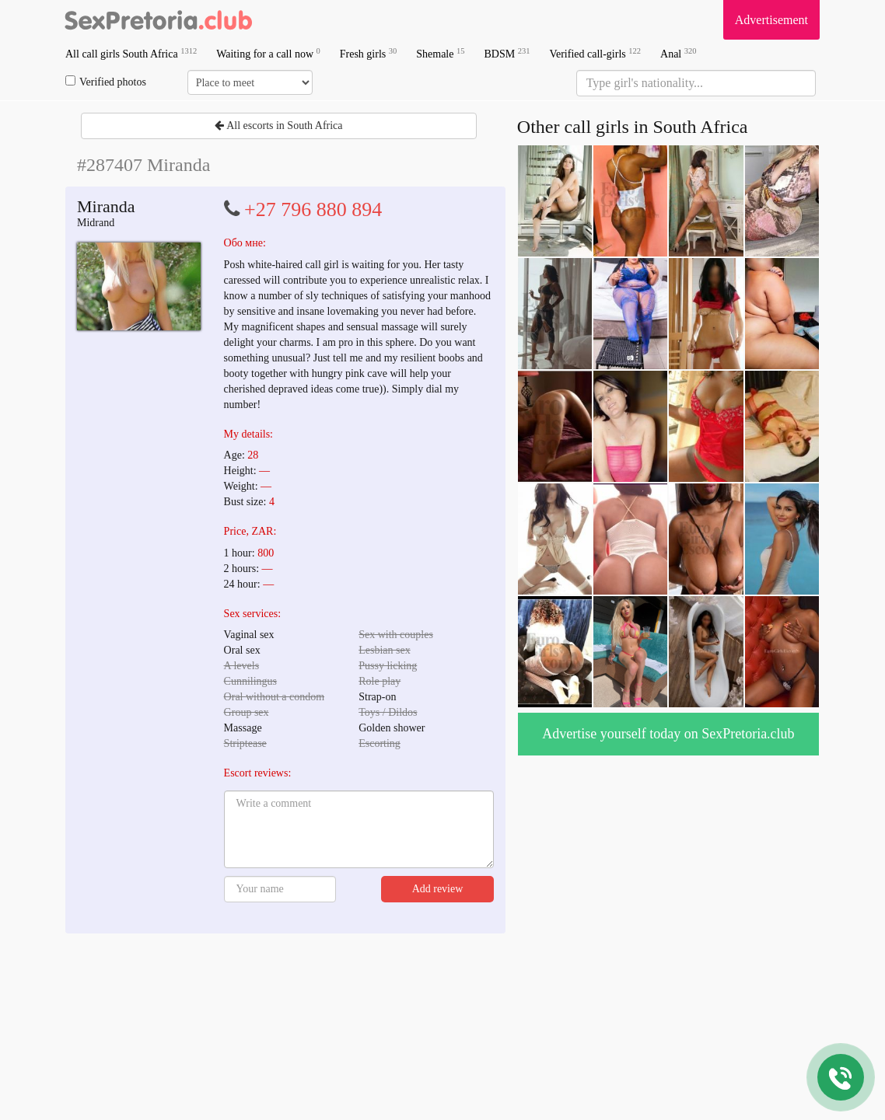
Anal (678, 53)
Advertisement (771, 19)
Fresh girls (368, 53)
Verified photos (105, 81)
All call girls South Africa (131, 53)
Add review (437, 889)
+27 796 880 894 (313, 209)
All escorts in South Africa (278, 125)
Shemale (440, 53)
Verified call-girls (595, 53)
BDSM (507, 53)
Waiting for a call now (268, 53)
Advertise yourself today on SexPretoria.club (668, 733)
